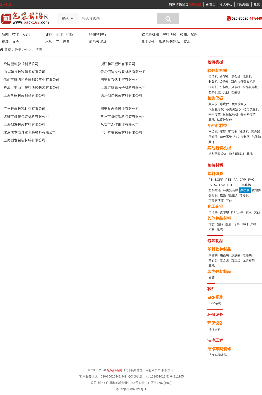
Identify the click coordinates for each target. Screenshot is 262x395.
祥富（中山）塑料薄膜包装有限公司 (31, 87)
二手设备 (63, 41)
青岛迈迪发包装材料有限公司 (123, 72)
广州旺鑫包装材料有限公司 (24, 109)
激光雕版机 (236, 154)
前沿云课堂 (98, 41)
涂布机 (213, 87)
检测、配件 (188, 34)
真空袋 (213, 255)
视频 (5, 41)
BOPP (219, 179)
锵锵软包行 (98, 34)
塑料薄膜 (169, 34)
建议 (257, 4)
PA (236, 179)
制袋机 (213, 81)
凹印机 (213, 76)
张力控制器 (242, 137)
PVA (222, 185)
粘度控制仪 (224, 119)
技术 (15, 34)
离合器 (255, 131)
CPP (243, 179)
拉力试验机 (251, 109)
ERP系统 (215, 303)
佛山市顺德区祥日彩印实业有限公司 (31, 79)
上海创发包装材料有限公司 (24, 124)
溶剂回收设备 (218, 154)
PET (228, 179)
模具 (212, 229)
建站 (48, 34)
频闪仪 (213, 104)
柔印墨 (224, 212)
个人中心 (226, 4)
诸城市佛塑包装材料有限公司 (26, 116)
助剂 (245, 224)
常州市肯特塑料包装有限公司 (123, 116)
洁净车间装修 (218, 355)
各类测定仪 (233, 109)
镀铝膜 (213, 195)
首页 (210, 4)
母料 (236, 224)
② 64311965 (175, 376)
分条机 (235, 87)
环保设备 (215, 329)
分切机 (224, 87)
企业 (59, 34)
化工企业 (148, 41)
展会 (15, 41)
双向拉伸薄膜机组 (243, 81)
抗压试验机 (230, 114)
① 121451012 (155, 376)
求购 (48, 41)
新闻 (5, 34)
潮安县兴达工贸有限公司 (119, 79)
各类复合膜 (230, 190)
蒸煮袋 (235, 255)
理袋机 (235, 92)
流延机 (247, 76)
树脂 (212, 224)
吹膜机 (224, 81)
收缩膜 (256, 190)
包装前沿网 (115, 370)
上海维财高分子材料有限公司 (123, 87)
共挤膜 (245, 190)
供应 (69, 34)
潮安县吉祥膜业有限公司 (119, 109)
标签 (212, 277)
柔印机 (224, 76)
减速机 (244, 131)
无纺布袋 (249, 260)
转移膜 (244, 195)
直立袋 (235, 260)
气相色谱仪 (216, 109)
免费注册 (195, 4)
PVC (251, 179)
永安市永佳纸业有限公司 (119, 124)
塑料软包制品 (169, 41)
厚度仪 (224, 104)
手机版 (6, 4)
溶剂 (228, 224)
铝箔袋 (224, 255)
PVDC (213, 185)
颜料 (220, 224)
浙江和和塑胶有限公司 (117, 64)
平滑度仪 (215, 114)
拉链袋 (247, 255)
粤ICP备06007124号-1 (131, 389)
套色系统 (226, 137)
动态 (26, 34)
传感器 (213, 137)
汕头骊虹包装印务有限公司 (24, 72)
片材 (253, 224)
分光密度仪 (248, 114)
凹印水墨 (237, 212)
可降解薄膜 (216, 200)
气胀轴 (256, 137)
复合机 (235, 76)
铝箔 (223, 195)
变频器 (232, 131)
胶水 (186, 41)
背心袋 (213, 260)
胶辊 (223, 131)
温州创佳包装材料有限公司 (121, 95)
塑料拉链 (215, 190)
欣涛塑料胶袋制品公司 (20, 64)
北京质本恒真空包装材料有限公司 (29, 132)
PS (237, 185)
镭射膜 (232, 195)
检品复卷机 (250, 87)
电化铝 (246, 185)
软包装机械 (150, 34)
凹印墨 (213, 212)
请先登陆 (182, 4)
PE (211, 179)
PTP (230, 185)
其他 (226, 92)
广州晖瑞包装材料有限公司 (121, 132)
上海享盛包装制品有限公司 (24, 95)
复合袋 (224, 260)
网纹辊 (213, 131)
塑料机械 (215, 92)
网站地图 (243, 4)
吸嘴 (220, 229)
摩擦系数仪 (238, 104)
